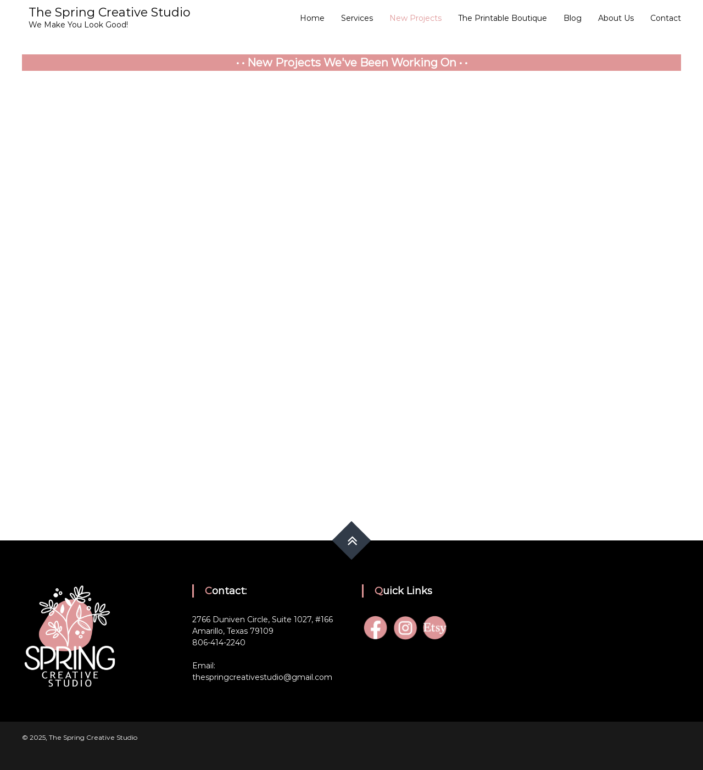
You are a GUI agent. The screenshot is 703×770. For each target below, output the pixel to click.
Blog (572, 18)
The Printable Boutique (502, 18)
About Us (616, 18)
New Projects (415, 18)
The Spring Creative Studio (110, 12)
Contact (665, 18)
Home (312, 18)
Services (357, 18)
